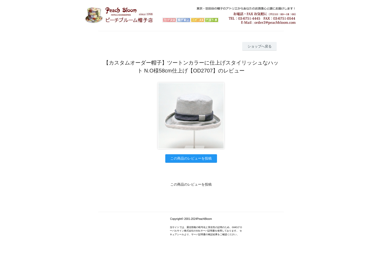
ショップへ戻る (260, 46)
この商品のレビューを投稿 (191, 158)
